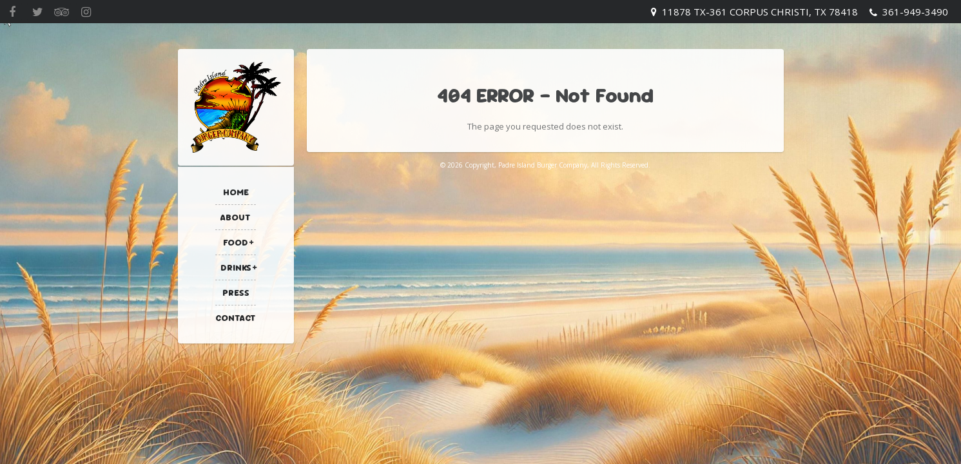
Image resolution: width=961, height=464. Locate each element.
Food (235, 242)
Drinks (235, 267)
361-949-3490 (915, 11)
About (235, 217)
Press (235, 292)
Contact (235, 318)
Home (236, 192)
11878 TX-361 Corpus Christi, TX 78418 (760, 11)
